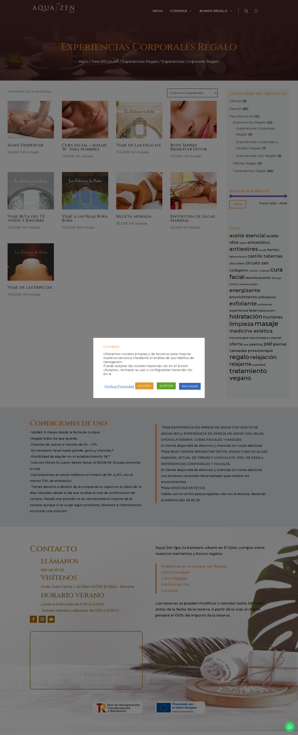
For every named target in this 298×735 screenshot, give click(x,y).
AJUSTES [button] (144, 386)
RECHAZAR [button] (190, 386)
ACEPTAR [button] (166, 386)
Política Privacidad (119, 386)
